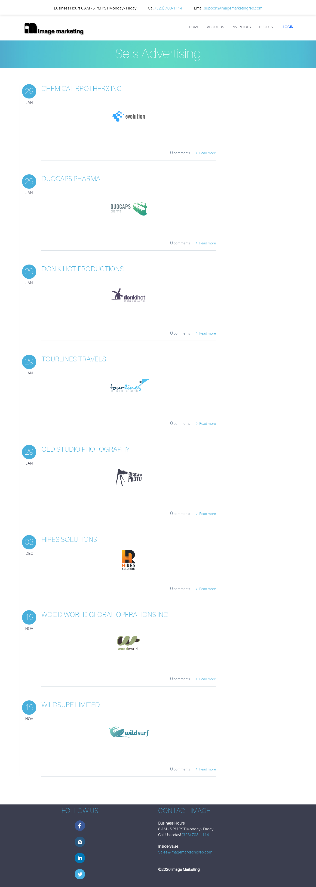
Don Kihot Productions (82, 269)
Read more (207, 153)
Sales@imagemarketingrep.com (185, 852)
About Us (215, 27)
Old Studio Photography (85, 449)
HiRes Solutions (69, 539)
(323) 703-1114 (168, 8)
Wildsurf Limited (70, 705)
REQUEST (267, 27)
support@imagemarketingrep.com (233, 8)
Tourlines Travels (73, 359)
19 (29, 617)
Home (194, 27)
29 (29, 91)
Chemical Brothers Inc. (82, 88)
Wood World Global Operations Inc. (105, 615)
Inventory (242, 27)
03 (29, 542)
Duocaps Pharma (70, 179)
